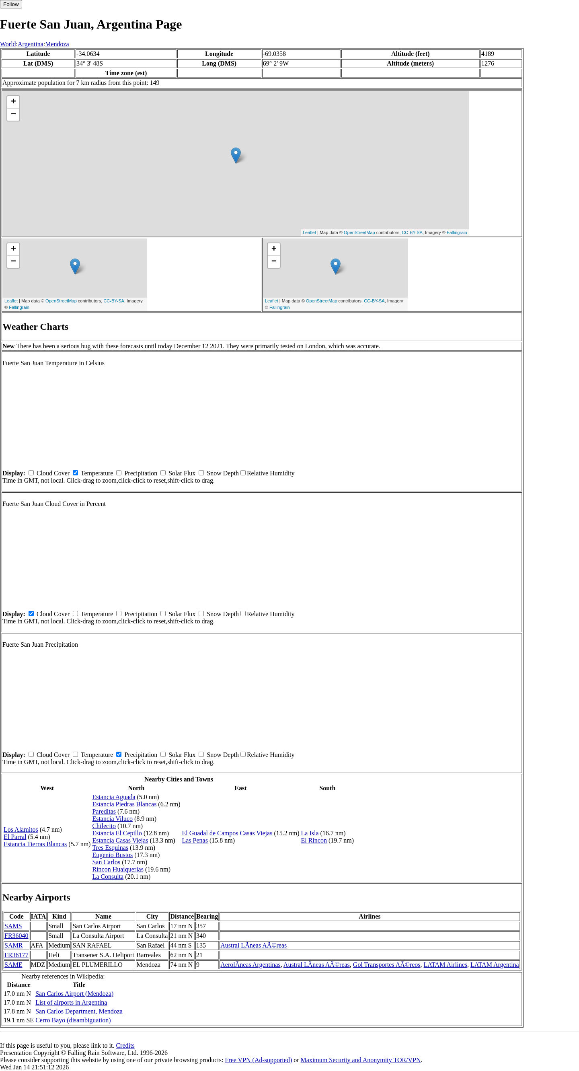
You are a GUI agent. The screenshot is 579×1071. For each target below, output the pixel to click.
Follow (11, 4)
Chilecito (104, 825)
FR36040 (16, 935)
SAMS (13, 926)
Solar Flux (181, 473)
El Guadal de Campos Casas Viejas (227, 833)
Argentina (30, 44)
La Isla (310, 833)
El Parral (15, 836)
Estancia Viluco (112, 818)
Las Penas (194, 840)
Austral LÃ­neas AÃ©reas (253, 945)
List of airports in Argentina (71, 1002)
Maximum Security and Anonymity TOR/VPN (361, 1060)
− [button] (13, 115)
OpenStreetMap (359, 232)
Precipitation (140, 473)
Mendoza (57, 44)
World (8, 44)
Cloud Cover (53, 473)
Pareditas (104, 811)
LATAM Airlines (446, 964)
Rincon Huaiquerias (118, 869)
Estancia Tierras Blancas (35, 844)
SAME (13, 964)
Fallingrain (457, 232)
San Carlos (106, 862)
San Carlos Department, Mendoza (79, 1011)
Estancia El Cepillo (117, 833)
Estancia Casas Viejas (120, 840)
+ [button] (13, 102)
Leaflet (309, 232)
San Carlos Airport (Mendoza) (74, 993)
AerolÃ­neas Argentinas (250, 964)
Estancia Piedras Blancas (124, 804)
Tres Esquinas (110, 847)
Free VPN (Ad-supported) (258, 1060)
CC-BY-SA (412, 232)
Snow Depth (223, 473)
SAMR (13, 945)
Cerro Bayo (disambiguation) (73, 1020)
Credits (125, 1045)
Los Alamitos (21, 829)
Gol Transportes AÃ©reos (387, 964)
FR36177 (16, 955)
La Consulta (107, 876)
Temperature (97, 473)
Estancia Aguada (113, 796)
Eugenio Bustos (112, 854)
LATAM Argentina (494, 964)
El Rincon (314, 840)
